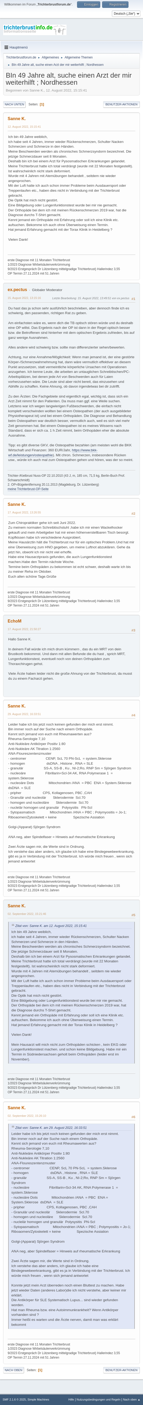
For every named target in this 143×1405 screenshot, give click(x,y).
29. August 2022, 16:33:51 (24, 714)
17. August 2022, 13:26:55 (24, 512)
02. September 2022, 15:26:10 (27, 1115)
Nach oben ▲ (131, 1399)
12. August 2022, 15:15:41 (24, 126)
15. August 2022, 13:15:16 (24, 297)
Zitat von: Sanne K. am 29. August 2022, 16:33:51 (51, 1128)
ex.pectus (17, 289)
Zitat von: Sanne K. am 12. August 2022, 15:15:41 (51, 926)
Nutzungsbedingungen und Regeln (98, 1399)
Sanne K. (17, 118)
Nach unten (14, 104)
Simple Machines (38, 1399)
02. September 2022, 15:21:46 (27, 913)
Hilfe (71, 1399)
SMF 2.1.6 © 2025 (14, 1399)
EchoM (14, 621)
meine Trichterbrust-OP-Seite (28, 489)
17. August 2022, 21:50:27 (24, 629)
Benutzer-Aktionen (121, 104)
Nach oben (13, 1370)
